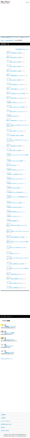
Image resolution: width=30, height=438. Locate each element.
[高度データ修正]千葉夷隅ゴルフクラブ (14, 278)
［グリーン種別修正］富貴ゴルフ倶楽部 (15, 135)
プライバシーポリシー (5, 420)
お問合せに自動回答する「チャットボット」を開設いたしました (15, 37)
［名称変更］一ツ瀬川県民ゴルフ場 (14, 174)
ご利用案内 (3, 414)
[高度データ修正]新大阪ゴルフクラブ (14, 274)
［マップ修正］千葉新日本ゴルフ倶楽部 (15, 263)
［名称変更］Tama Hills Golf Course (14, 207)
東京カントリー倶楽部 (9, 332)
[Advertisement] (15, 20)
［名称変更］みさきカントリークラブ (14, 183)
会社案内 (3, 427)
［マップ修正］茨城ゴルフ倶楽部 (13, 61)
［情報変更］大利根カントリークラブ (14, 102)
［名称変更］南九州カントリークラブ (14, 169)
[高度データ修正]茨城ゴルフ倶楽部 (13, 52)
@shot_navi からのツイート (7, 358)
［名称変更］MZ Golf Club (12, 115)
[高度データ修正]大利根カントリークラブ (15, 88)
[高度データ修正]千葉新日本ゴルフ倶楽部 (15, 237)
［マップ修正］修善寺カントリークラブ (15, 84)
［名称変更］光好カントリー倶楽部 (14, 202)
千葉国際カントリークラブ (10, 326)
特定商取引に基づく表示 (6, 424)
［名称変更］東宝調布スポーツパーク (14, 211)
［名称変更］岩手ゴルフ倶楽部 (13, 187)
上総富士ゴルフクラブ (9, 352)
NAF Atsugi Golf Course (11, 165)
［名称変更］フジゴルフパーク (13, 216)
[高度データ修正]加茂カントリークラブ (14, 120)
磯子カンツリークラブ (9, 339)
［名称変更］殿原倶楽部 (11, 220)
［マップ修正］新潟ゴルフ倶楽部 (13, 150)
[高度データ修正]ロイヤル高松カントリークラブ (16, 225)
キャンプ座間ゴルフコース (12, 253)
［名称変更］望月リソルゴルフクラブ (14, 178)
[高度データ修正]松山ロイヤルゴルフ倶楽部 (15, 93)
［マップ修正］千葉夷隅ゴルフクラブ (14, 287)
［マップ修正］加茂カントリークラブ (14, 130)
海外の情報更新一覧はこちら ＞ (22, 49)
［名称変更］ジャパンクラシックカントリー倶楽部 (17, 154)
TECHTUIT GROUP (5, 430)
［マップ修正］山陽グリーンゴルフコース (15, 111)
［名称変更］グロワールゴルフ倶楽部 (14, 160)
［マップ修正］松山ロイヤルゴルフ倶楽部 (15, 106)
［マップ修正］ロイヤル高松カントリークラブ (16, 247)
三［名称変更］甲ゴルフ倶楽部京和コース (15, 192)
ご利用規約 (3, 417)
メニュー (27, 2)
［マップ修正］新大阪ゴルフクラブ (14, 283)
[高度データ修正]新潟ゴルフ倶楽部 (13, 145)
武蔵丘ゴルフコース (8, 345)
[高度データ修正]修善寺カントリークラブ (15, 75)
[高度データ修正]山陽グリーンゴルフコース (15, 97)
